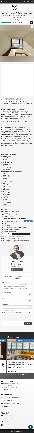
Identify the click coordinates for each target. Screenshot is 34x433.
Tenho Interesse (16, 431)
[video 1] (17, 79)
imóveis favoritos (8, 422)
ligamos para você (8, 400)
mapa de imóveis (8, 425)
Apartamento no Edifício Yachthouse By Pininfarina (17, 14)
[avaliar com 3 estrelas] (6, 23)
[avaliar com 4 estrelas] (8, 23)
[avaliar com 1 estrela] (2, 23)
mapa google (7, 389)
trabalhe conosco (8, 406)
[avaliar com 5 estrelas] (10, 23)
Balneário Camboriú (9, 219)
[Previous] (1, 356)
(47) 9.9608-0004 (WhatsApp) (11, 397)
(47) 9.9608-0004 (28, 1)
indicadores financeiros (9, 416)
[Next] (22, 349)
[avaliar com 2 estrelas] (4, 23)
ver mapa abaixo (8, 216)
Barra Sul (22, 219)
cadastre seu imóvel (9, 419)
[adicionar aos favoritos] (20, 371)
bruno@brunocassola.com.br (11, 403)
